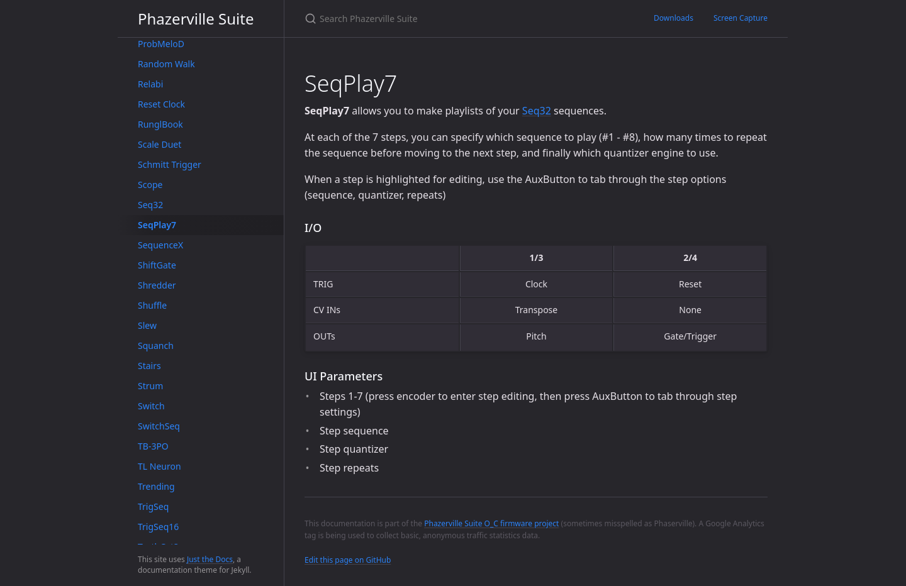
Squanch (156, 345)
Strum (150, 386)
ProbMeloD (161, 44)
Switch (151, 406)
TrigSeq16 (158, 527)
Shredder (157, 285)
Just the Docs (210, 559)
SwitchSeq (159, 426)
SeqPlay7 (157, 225)
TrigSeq (153, 506)
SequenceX (160, 245)
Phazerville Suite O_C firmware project (491, 523)
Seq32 (150, 205)
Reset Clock (161, 104)
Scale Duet (159, 144)
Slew (147, 325)
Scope (150, 185)
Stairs (149, 366)
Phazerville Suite (196, 18)
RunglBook (160, 124)
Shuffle (152, 305)
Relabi (150, 84)
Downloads (673, 18)
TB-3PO (153, 446)
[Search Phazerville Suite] (453, 18)
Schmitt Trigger (169, 164)
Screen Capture (740, 18)
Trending (156, 486)
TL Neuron (159, 466)
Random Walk (166, 64)
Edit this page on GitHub (348, 560)
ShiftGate (157, 265)
